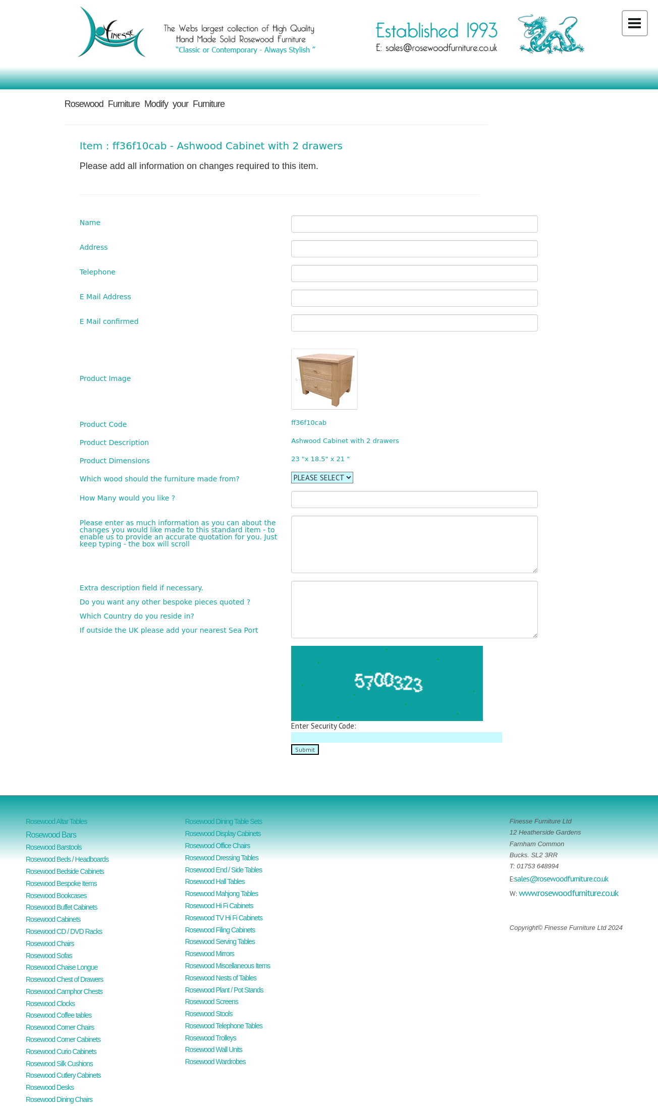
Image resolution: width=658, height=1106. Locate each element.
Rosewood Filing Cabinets (220, 930)
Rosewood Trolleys (210, 1038)
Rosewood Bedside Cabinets (65, 871)
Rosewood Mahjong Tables (221, 894)
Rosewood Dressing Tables (221, 858)
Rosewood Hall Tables (215, 881)
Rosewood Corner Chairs (60, 1027)
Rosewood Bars (51, 835)
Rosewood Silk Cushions (59, 1064)
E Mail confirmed (109, 321)
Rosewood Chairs (50, 943)
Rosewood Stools (209, 1014)
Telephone (98, 271)
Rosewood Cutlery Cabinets (63, 1075)
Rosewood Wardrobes (215, 1062)
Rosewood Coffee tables (58, 1015)
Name (90, 222)
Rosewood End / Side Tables (223, 870)
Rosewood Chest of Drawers (64, 979)
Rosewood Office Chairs (217, 846)
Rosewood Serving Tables (220, 941)
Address (94, 247)
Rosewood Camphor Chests (64, 991)
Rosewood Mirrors (210, 954)
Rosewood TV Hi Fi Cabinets (223, 918)
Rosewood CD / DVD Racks (64, 931)
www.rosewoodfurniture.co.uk (568, 893)
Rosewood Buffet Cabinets (61, 907)
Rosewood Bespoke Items (61, 883)
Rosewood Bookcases (56, 896)
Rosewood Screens (211, 1002)
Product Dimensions (115, 460)
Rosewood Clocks (50, 1004)
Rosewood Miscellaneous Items (227, 966)
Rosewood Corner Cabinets (63, 1039)
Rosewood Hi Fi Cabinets (219, 906)
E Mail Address (105, 296)
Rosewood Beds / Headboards (67, 859)
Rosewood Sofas (49, 956)
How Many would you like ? (127, 498)
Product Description (114, 442)
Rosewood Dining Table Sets (223, 821)
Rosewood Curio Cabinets (61, 1051)
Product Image (105, 378)
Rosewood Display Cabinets (223, 834)
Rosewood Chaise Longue (61, 967)
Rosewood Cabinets (53, 919)
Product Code (103, 424)
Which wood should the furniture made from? (160, 478)
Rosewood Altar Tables (56, 821)
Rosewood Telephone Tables (224, 1026)
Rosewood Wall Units (214, 1049)
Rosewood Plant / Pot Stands (224, 990)
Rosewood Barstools (53, 847)
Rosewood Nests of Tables (221, 978)
